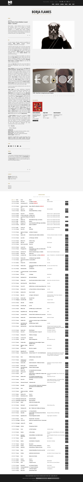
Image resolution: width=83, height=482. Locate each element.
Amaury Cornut (14, 177)
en (74, 1)
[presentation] (27, 35)
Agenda (62, 4)
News (53, 4)
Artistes (57, 4)
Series (66, 4)
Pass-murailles (46, 1)
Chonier (14, 178)
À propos (52, 1)
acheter (35, 110)
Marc (12, 178)
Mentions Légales (35, 480)
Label (70, 4)
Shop (73, 4)
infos (66, 201)
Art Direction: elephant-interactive (45, 480)
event (66, 204)
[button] (48, 53)
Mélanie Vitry (14, 176)
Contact (56, 1)
